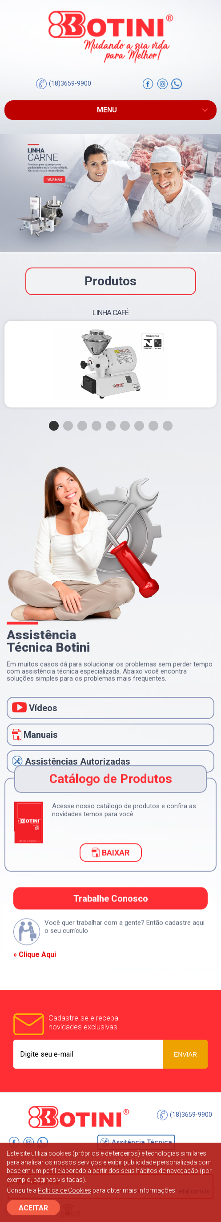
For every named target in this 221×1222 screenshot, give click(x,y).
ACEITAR (33, 1208)
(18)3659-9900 (63, 83)
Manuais (35, 735)
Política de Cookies (64, 1190)
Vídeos (34, 707)
